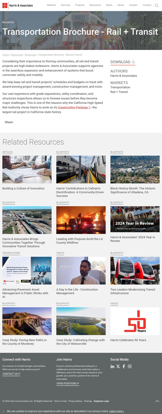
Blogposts (62, 152)
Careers (132, 4)
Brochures (30, 54)
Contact (146, 4)
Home (5, 54)
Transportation (120, 87)
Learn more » (116, 411)
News (108, 4)
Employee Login (101, 401)
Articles (7, 152)
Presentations (11, 253)
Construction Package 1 (74, 107)
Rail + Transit (119, 92)
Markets (48, 4)
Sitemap (88, 401)
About (119, 4)
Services (63, 4)
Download (123, 61)
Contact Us (11, 373)
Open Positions (67, 383)
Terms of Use (60, 401)
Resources (94, 4)
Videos (60, 253)
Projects (77, 4)
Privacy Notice (75, 401)
